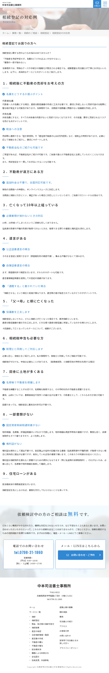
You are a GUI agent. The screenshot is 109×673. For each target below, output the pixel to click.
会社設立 (35, 656)
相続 (33, 616)
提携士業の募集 (66, 607)
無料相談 (63, 612)
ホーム (32, 607)
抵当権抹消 (36, 649)
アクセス (63, 626)
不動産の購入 (37, 642)
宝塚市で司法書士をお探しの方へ (69, 641)
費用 (61, 616)
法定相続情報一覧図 (40, 634)
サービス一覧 (35, 612)
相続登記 (35, 620)
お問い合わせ (65, 635)
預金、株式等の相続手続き (43, 624)
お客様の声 (64, 630)
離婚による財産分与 (40, 653)
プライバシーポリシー (69, 648)
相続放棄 (35, 627)
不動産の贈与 (37, 645)
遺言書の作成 (37, 638)
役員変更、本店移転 (40, 660)
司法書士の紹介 (66, 621)
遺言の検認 (36, 631)
